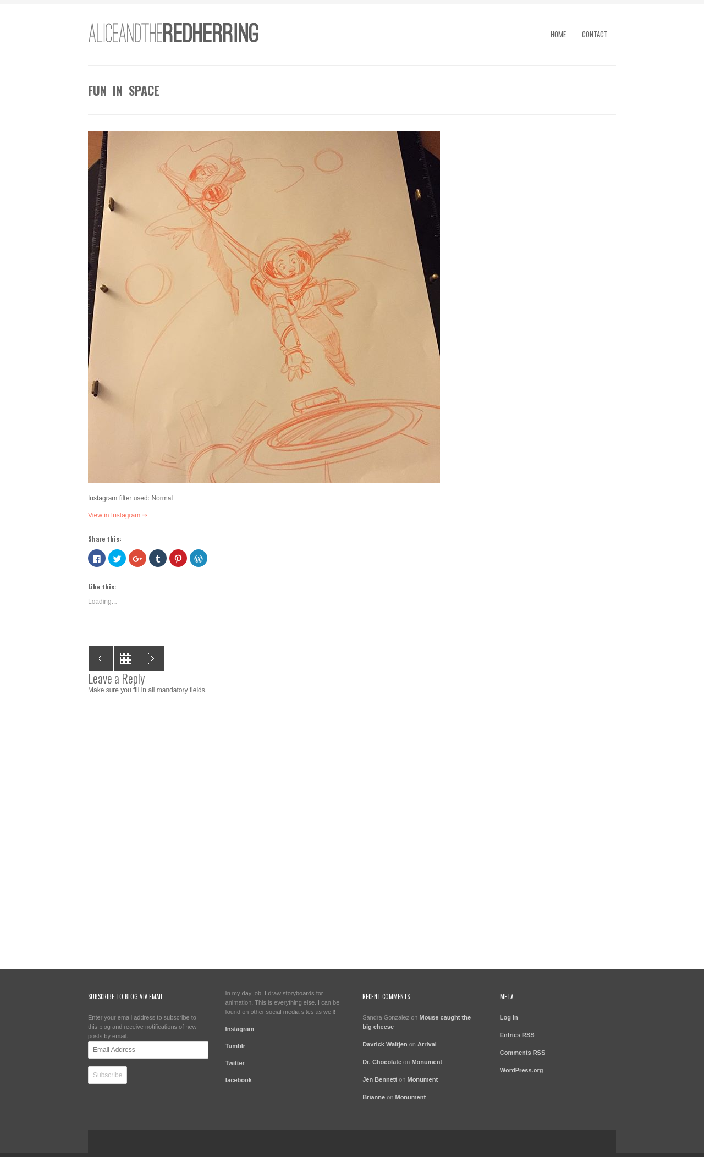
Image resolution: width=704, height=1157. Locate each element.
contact (595, 34)
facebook (239, 1080)
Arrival (427, 1044)
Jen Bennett (379, 1079)
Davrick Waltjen (385, 1044)
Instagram (240, 1029)
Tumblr (235, 1046)
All (126, 658)
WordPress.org (521, 1070)
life (151, 658)
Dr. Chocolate (382, 1062)
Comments (523, 1052)
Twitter (235, 1063)
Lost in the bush (101, 658)
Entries (517, 1035)
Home (558, 34)
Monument (426, 1062)
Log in (509, 1017)
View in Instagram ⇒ (118, 515)
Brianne (373, 1097)
